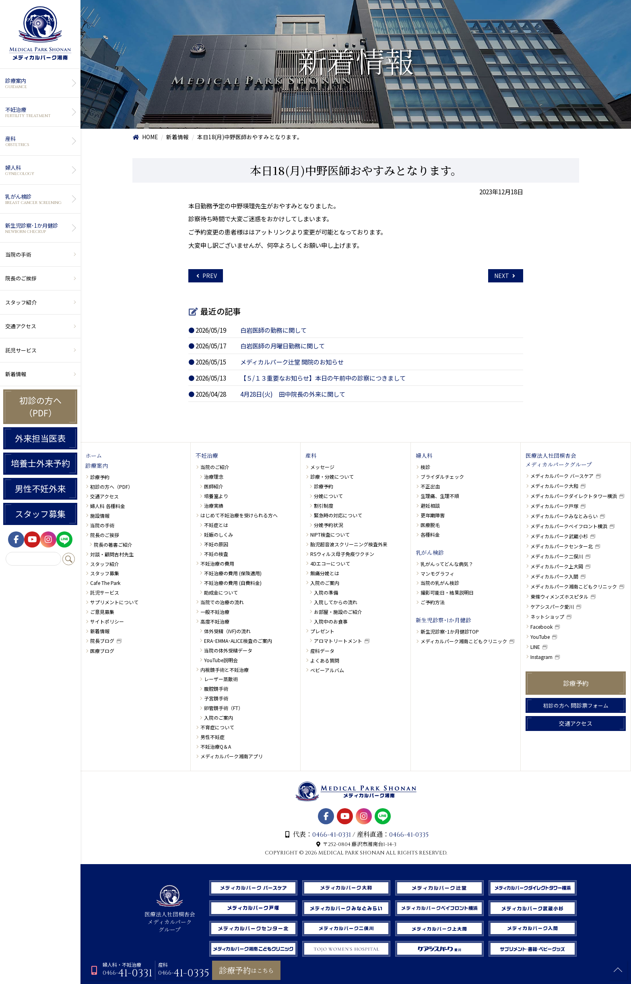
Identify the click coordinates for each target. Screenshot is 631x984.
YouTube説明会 (221, 660)
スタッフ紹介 (21, 302)
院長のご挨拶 (21, 278)
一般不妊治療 (214, 611)
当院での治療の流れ (222, 602)
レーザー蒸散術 (221, 678)
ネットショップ (547, 616)
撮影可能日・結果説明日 (447, 592)
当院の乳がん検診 (440, 582)
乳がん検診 (39, 199)
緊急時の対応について (338, 515)
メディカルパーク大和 (554, 485)
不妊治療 (39, 112)
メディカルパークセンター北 (561, 546)
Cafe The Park (105, 582)
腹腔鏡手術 (216, 688)
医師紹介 (213, 486)
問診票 (575, 705)
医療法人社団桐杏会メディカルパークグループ (559, 461)
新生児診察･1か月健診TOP (450, 631)
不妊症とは (216, 524)
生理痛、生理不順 (440, 495)
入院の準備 (326, 592)
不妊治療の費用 (217, 563)
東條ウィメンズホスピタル (559, 596)
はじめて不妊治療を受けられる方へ (239, 515)
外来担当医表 (40, 438)
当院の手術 (18, 254)
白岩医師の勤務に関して (273, 329)
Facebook (541, 626)
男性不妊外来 (40, 488)
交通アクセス (20, 326)
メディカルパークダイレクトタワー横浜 (573, 495)
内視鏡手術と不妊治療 (224, 669)
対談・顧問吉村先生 (112, 554)
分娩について (328, 495)
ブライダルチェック (442, 476)
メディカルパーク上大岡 (556, 566)
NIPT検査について (330, 534)
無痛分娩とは (324, 573)
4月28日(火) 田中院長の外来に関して (292, 393)
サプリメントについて (114, 602)
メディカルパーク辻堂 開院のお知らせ (292, 361)
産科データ (322, 650)
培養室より (216, 495)
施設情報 (99, 515)
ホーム (93, 456)
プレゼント (322, 631)
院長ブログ (102, 640)
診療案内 (39, 83)
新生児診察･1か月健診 (39, 228)
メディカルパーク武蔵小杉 (559, 536)
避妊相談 (430, 505)
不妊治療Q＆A (215, 746)
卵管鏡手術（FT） (223, 707)
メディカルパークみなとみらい (564, 516)
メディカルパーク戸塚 (554, 505)
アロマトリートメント (338, 640)
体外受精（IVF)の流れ (227, 631)
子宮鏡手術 (216, 698)
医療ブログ (102, 650)
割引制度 (323, 505)
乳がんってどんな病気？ (447, 563)
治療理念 (213, 476)
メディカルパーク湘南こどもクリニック (464, 641)
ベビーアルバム (327, 670)
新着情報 (15, 374)
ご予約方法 (433, 602)
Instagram (541, 656)
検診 (425, 466)
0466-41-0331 (331, 834)
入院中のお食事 (331, 621)
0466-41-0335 (409, 834)
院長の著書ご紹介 (113, 544)
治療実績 (213, 505)
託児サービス (21, 350)
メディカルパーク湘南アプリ (231, 756)
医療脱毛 (430, 524)
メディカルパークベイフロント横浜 (568, 526)
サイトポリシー (107, 621)
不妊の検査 (216, 553)
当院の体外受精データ (228, 650)
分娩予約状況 (328, 524)
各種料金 (430, 534)
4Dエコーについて (330, 563)
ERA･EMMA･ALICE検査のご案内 (238, 640)
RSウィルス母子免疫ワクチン (342, 553)
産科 (39, 141)
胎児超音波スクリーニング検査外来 (349, 544)
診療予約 (99, 476)
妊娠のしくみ (218, 534)
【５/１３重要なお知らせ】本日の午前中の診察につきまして (323, 377)
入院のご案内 (218, 717)
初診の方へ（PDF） (40, 406)
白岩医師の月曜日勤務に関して (282, 345)
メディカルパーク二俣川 (556, 556)
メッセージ (322, 466)
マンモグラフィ (437, 573)
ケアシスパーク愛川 (552, 606)
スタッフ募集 (40, 514)
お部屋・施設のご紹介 (338, 611)
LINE (535, 646)
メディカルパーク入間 (554, 576)
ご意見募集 (102, 611)
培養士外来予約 (40, 463)
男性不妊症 (212, 736)
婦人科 (39, 170)
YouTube (540, 636)
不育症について (217, 727)
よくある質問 (324, 660)
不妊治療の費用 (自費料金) (233, 582)
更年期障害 (433, 515)
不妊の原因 (216, 544)
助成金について (221, 592)
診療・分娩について (332, 476)
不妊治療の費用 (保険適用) (233, 573)
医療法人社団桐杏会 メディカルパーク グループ (169, 919)
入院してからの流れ (335, 602)
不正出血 (430, 486)
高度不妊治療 (214, 621)
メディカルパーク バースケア (562, 475)
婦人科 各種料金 (107, 505)
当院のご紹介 (214, 466)
